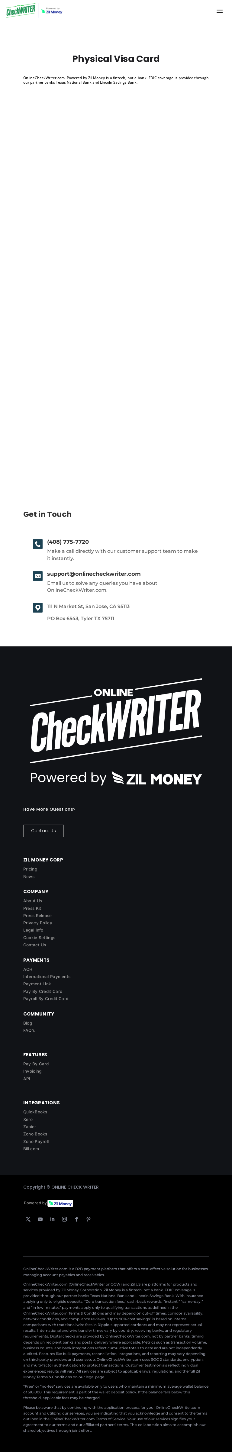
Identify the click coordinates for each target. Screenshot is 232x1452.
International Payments (47, 976)
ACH (28, 969)
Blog (27, 1023)
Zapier (29, 1126)
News (28, 876)
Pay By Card (36, 1063)
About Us (32, 900)
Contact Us (43, 831)
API (27, 1078)
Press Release (37, 915)
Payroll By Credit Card (46, 998)
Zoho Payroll (36, 1141)
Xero (28, 1119)
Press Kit (32, 908)
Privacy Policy (37, 922)
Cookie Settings (39, 937)
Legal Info (33, 930)
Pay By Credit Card (42, 991)
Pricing (30, 869)
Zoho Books (35, 1134)
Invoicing (32, 1071)
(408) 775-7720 (68, 542)
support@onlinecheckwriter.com (94, 574)
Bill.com (31, 1148)
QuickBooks (35, 1111)
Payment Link (37, 983)
